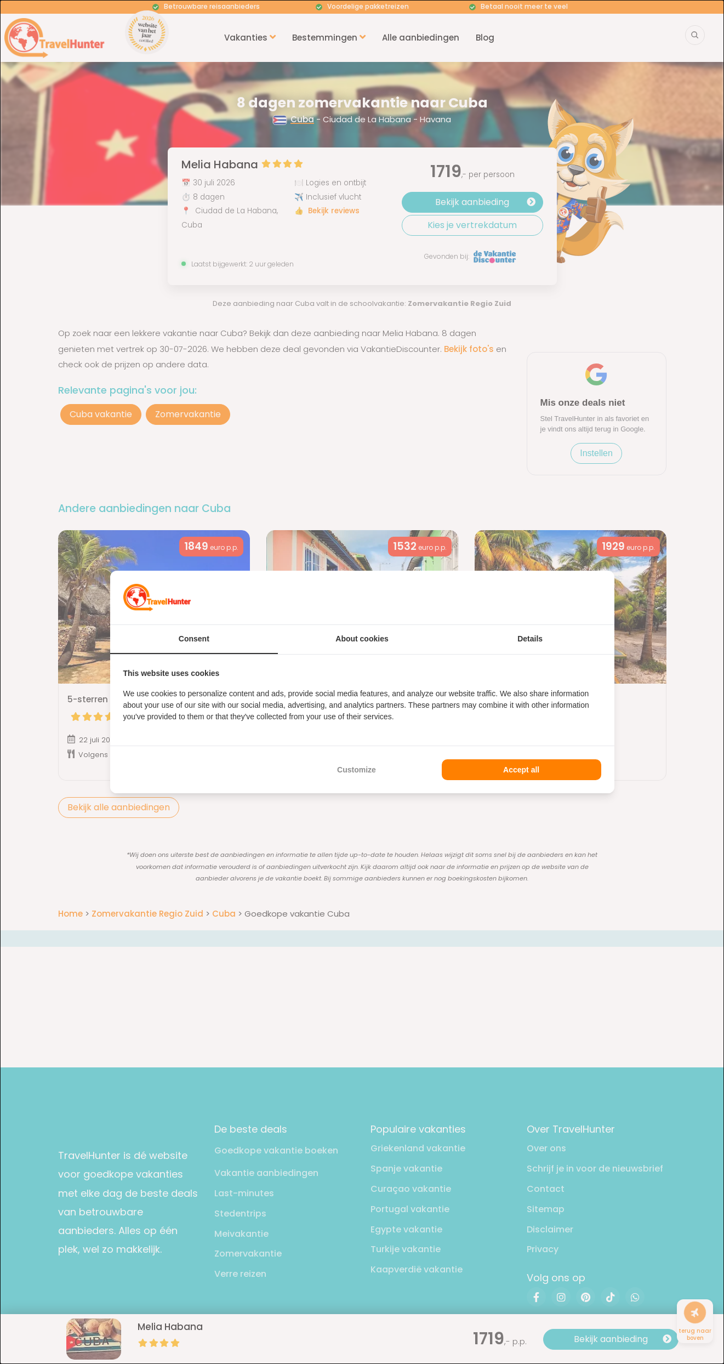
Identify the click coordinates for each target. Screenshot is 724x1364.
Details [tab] (530, 638)
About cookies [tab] (361, 638)
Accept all (521, 769)
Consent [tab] (194, 638)
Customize (356, 769)
